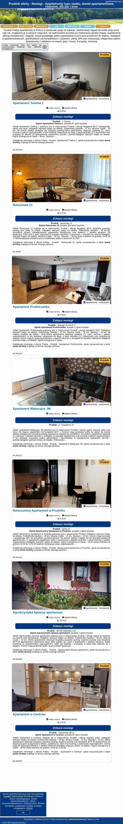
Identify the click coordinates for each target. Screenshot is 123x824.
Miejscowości (41, 26)
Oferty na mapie (26, 26)
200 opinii (71, 227)
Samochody (72, 26)
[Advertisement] (61, 792)
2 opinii (77, 329)
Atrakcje (87, 26)
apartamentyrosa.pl (113, 1)
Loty (56, 26)
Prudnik (104, 54)
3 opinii (82, 532)
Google (7, 796)
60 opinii (76, 736)
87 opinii (75, 125)
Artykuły (103, 26)
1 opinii (82, 634)
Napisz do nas (93, 819)
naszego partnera (45, 144)
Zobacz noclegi (63, 118)
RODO (29, 808)
